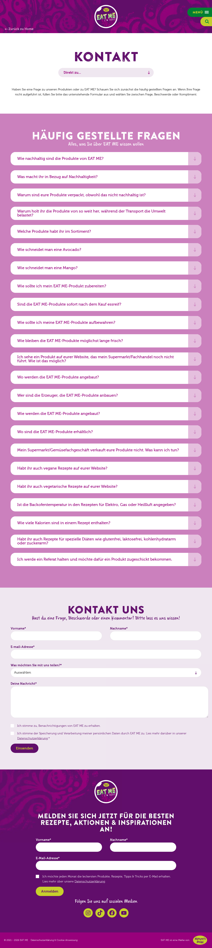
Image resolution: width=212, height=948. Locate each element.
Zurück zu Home (20, 29)
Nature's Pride (200, 940)
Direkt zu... (72, 73)
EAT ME (106, 16)
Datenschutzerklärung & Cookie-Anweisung (54, 940)
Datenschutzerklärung (32, 738)
